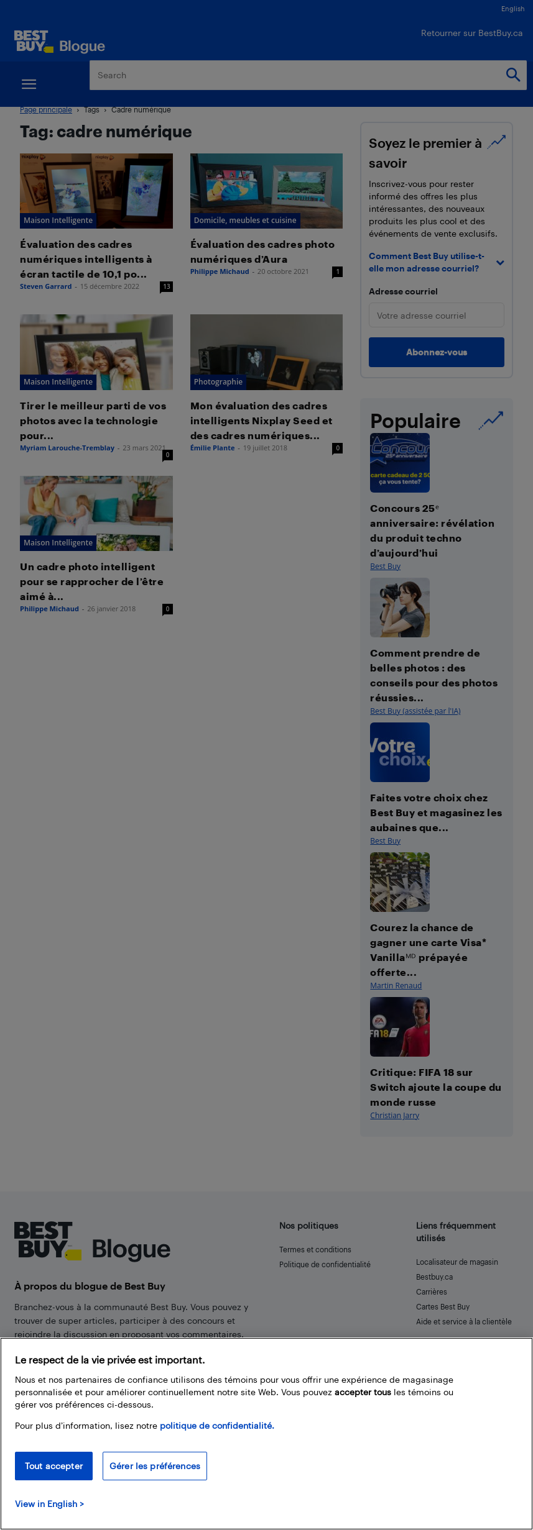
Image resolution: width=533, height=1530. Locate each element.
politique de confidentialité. (217, 1425)
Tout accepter (54, 1465)
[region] (266, 1433)
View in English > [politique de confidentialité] (49, 1503)
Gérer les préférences (154, 1465)
